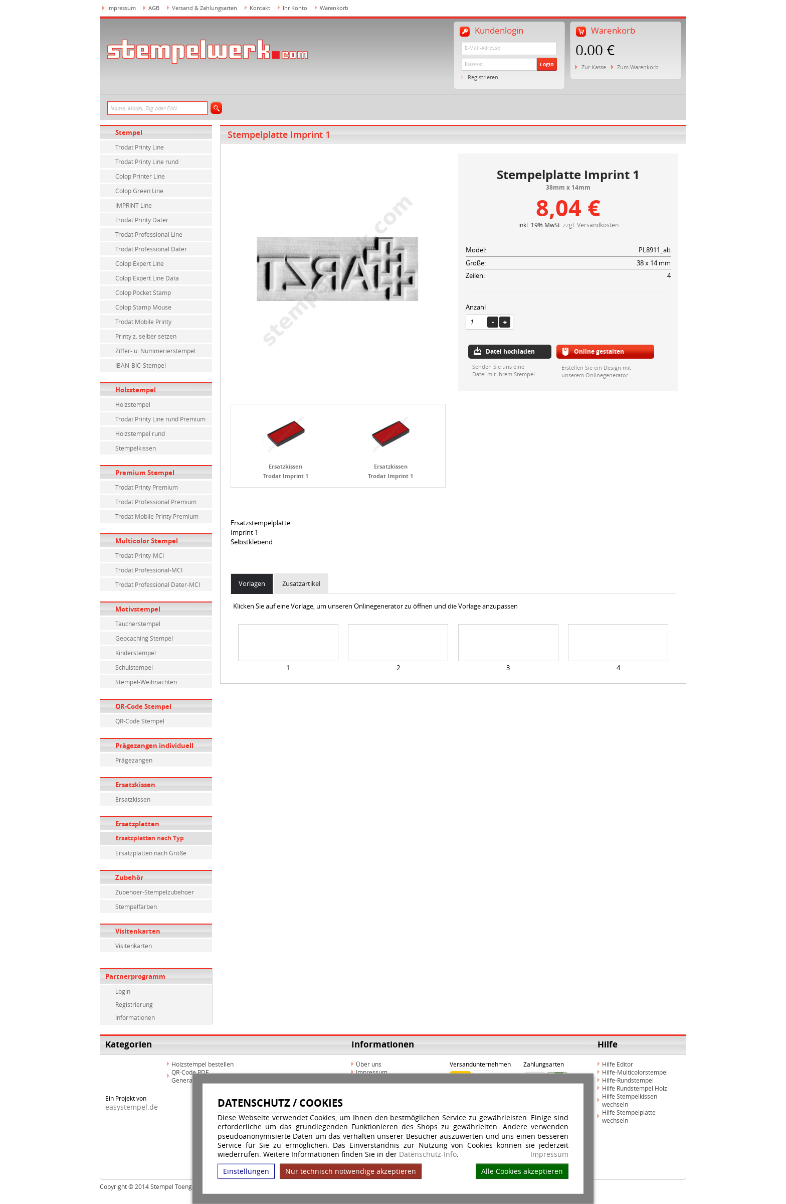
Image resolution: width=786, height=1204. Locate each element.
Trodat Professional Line (148, 234)
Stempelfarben (136, 906)
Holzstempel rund (140, 433)
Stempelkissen (135, 448)
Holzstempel (135, 389)
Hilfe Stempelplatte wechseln (629, 1116)
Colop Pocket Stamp (143, 292)
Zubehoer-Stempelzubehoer (154, 892)
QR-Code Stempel (143, 706)
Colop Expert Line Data (147, 278)
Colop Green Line (139, 191)
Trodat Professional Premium (156, 502)
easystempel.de (131, 1107)
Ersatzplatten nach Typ (149, 838)
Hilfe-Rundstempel (628, 1080)
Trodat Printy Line (139, 147)
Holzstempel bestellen (202, 1064)
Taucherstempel (137, 624)
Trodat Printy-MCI (139, 555)
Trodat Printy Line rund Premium (160, 419)
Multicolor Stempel (146, 540)
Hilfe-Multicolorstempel (635, 1072)
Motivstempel (137, 609)
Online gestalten (599, 351)
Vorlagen (252, 583)
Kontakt (260, 8)
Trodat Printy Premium (146, 487)
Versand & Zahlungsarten (204, 8)
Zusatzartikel (301, 583)
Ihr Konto (295, 8)
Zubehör (129, 877)
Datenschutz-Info (428, 1154)
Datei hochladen (510, 351)
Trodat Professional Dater (151, 249)
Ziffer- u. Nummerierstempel (155, 351)
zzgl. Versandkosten (591, 225)
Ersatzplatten (137, 823)
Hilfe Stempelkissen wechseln (629, 1100)
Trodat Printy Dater (141, 220)
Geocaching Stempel (144, 638)
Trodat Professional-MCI (148, 570)
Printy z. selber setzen (145, 336)
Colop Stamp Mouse (143, 307)
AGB (153, 8)
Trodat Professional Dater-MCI (157, 584)
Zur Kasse (593, 67)
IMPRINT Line (133, 205)
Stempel (128, 132)
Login (547, 64)
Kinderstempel (135, 653)
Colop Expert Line (139, 263)
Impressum (549, 1154)
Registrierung (134, 1004)
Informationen (135, 1017)
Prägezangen (133, 760)
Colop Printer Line (140, 176)
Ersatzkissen (135, 784)
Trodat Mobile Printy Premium (157, 516)
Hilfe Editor (617, 1064)
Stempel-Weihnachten (146, 682)
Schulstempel (134, 667)
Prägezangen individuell (154, 745)
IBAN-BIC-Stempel (140, 365)
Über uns (368, 1064)
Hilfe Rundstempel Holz (634, 1088)
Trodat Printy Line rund (146, 162)
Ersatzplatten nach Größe (150, 853)
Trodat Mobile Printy (143, 322)
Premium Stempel (144, 472)
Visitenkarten (137, 931)
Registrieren (483, 77)
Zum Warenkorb (638, 67)
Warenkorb (334, 8)
